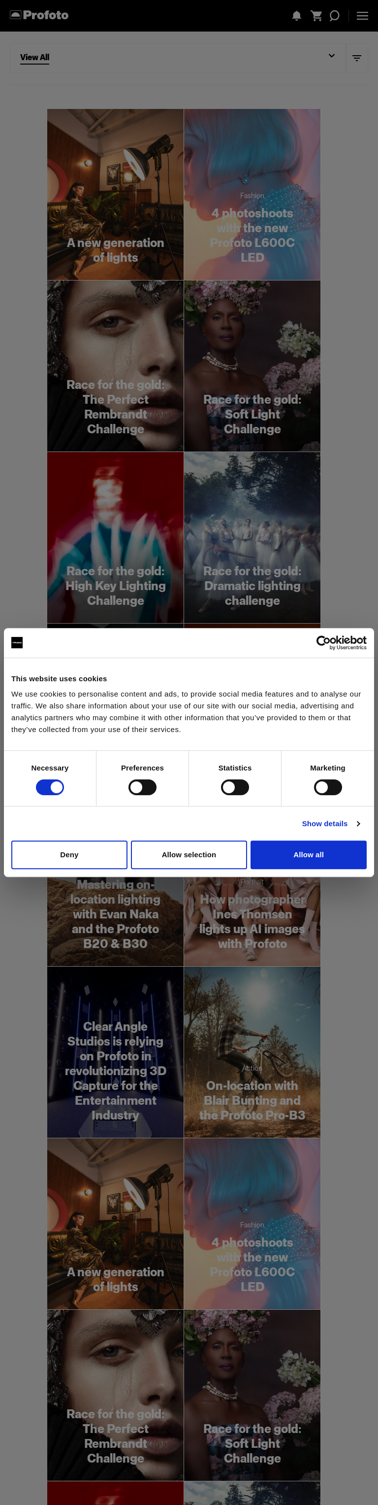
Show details (325, 823)
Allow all (308, 854)
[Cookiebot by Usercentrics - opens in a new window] (324, 642)
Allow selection (189, 854)
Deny (69, 854)
